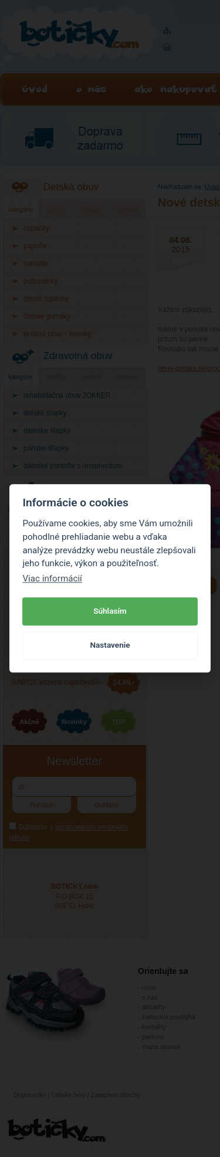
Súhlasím (110, 610)
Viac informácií (52, 578)
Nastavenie (110, 644)
